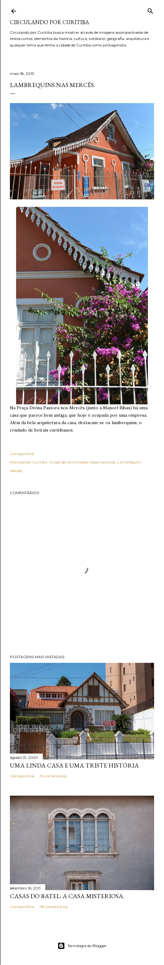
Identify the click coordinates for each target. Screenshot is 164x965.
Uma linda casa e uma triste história (74, 765)
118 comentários (53, 906)
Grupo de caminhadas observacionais (82, 462)
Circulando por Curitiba (49, 22)
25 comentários (53, 776)
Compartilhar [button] (22, 453)
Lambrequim (129, 462)
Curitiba (39, 462)
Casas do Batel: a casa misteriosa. (67, 896)
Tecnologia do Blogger (82, 946)
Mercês (16, 470)
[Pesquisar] (150, 10)
